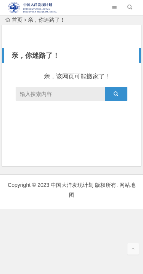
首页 (13, 20)
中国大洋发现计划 (72, 185)
